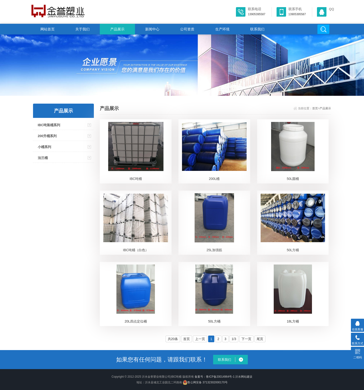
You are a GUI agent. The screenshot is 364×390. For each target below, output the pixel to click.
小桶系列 (44, 147)
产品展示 (117, 29)
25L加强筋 (214, 250)
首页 (315, 108)
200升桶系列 (47, 136)
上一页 (200, 339)
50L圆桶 (293, 179)
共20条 (173, 339)
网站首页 (47, 29)
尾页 (260, 339)
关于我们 (82, 29)
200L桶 (214, 179)
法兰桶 (43, 158)
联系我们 (257, 29)
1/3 (234, 339)
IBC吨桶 (136, 179)
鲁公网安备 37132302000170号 (205, 382)
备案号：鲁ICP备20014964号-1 (215, 376)
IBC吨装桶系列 (49, 125)
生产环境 (222, 29)
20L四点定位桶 (136, 321)
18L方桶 (293, 321)
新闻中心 (152, 29)
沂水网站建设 (243, 376)
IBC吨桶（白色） (135, 250)
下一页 (246, 339)
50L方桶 (293, 250)
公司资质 (187, 29)
